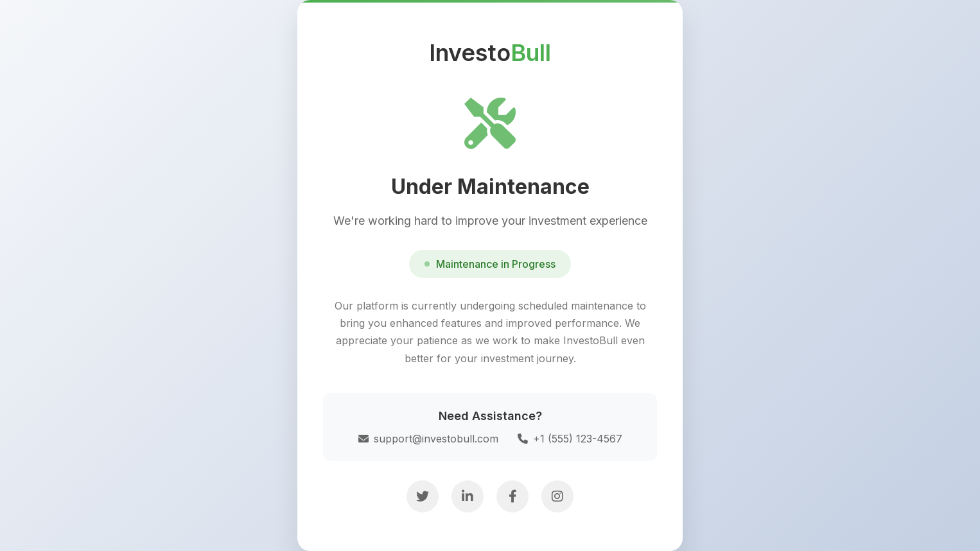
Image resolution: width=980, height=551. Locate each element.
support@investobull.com (428, 438)
